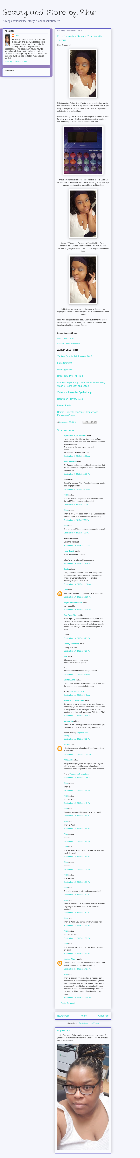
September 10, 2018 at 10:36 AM (77, 563)
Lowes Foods (64, 405)
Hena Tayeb (69, 551)
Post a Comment (68, 1003)
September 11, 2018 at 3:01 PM (77, 739)
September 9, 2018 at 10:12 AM (77, 489)
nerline (67, 744)
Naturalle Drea (70, 461)
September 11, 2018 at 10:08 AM (77, 715)
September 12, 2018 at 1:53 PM (77, 925)
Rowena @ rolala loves (74, 700)
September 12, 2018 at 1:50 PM (77, 857)
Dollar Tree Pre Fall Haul (70, 376)
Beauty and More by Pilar (48, 13)
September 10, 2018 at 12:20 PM (77, 597)
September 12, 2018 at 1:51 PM (77, 882)
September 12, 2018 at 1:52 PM (77, 913)
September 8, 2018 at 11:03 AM (77, 456)
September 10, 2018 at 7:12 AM (77, 545)
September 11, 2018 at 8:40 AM (77, 695)
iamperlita (68, 721)
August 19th (63, 1030)
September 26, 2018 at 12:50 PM (77, 997)
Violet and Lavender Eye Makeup (74, 392)
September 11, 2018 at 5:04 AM (77, 674)
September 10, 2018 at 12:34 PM (77, 609)
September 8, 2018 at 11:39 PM (77, 474)
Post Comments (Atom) (89, 1023)
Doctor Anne (69, 680)
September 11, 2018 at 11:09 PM (77, 754)
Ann (65, 656)
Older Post (103, 1015)
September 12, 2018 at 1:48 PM (77, 790)
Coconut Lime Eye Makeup (68, 344)
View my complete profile (16, 61)
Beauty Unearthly (71, 644)
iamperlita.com (82, 733)
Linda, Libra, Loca (76, 691)
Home (84, 1015)
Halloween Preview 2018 (70, 399)
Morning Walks (64, 369)
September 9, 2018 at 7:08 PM (76, 520)
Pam (66, 590)
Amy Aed (68, 760)
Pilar (66, 495)
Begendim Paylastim (73, 602)
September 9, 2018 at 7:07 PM (76, 505)
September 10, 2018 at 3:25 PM (77, 651)
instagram (68, 735)
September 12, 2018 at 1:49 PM (77, 816)
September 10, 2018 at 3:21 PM (77, 638)
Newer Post (63, 1015)
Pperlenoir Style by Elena (75, 435)
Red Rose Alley (70, 615)
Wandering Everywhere (79, 774)
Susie (66, 569)
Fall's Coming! (64, 363)
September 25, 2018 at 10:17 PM (77, 969)
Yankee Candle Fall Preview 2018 (74, 356)
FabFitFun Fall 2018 (65, 338)
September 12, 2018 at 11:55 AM (77, 778)
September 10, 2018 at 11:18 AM (77, 584)
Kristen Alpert (70, 959)
